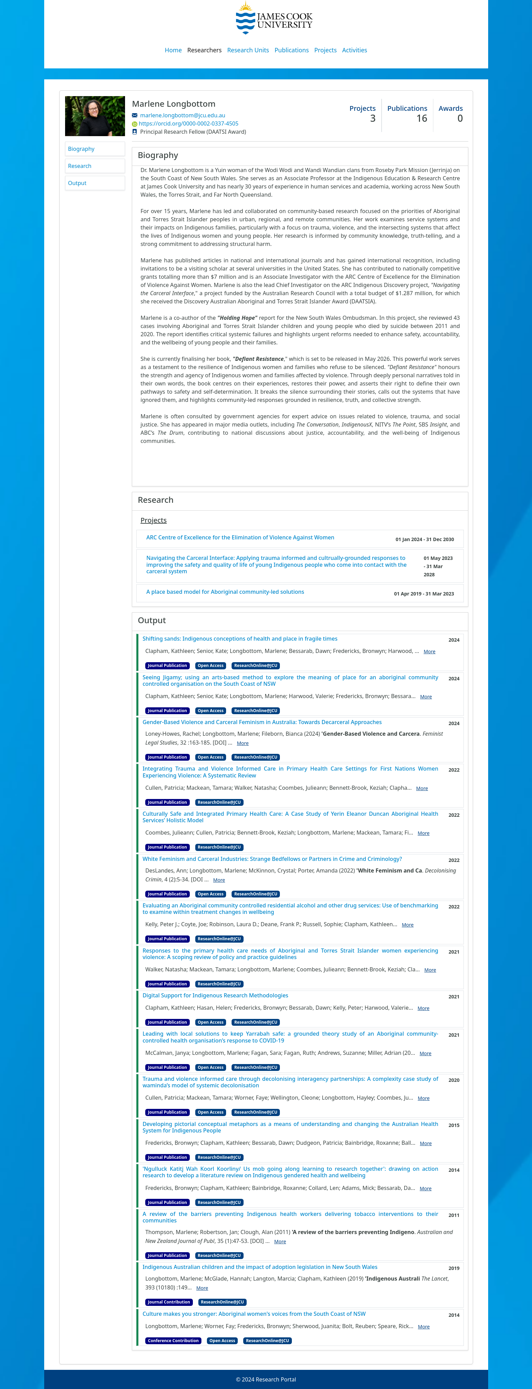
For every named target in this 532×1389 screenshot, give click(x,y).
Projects (325, 50)
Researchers (204, 50)
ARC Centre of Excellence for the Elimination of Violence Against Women (240, 537)
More (430, 651)
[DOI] (219, 742)
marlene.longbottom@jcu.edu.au (182, 115)
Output (77, 183)
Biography (81, 149)
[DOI (197, 879)
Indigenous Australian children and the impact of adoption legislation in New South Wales (260, 1267)
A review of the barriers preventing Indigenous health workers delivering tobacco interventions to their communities (290, 1217)
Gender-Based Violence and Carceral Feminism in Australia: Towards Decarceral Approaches (262, 722)
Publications (292, 50)
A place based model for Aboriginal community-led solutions (225, 592)
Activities (354, 50)
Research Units (248, 50)
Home (173, 50)
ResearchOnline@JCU (255, 665)
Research (80, 166)
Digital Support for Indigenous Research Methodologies (215, 995)
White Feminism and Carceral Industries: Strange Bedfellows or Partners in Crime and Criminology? (272, 859)
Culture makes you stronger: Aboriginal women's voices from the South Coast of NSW (254, 1314)
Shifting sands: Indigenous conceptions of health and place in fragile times (240, 638)
